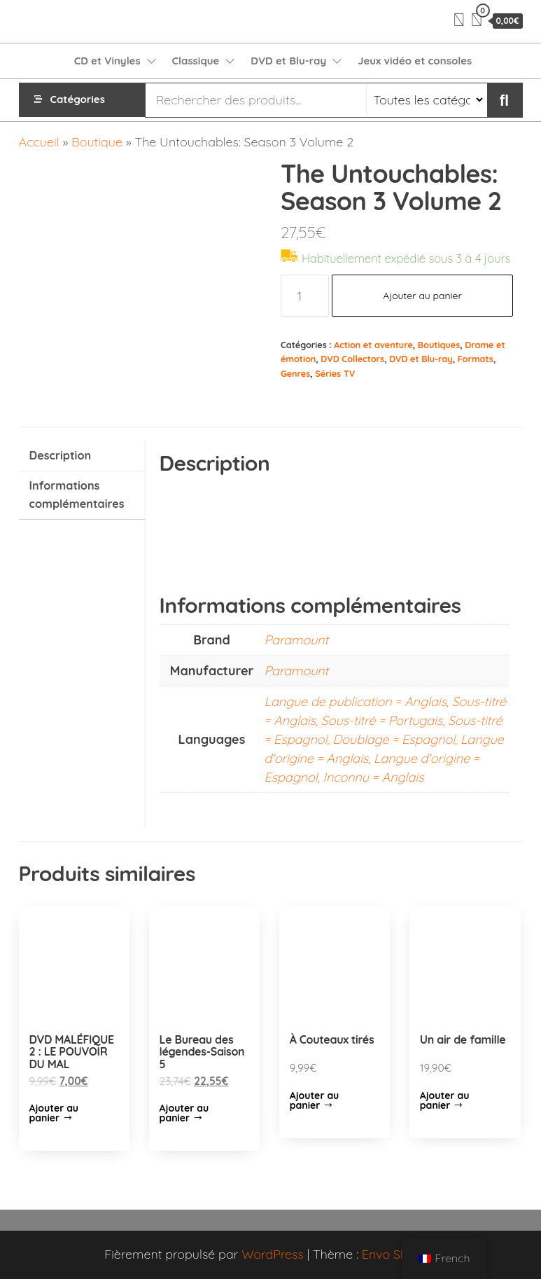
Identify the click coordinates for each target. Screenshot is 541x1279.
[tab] (82, 456)
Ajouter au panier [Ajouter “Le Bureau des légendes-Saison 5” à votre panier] (184, 1113)
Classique (196, 60)
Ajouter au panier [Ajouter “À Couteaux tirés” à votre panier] (314, 1100)
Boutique (96, 142)
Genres (295, 373)
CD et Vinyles (107, 60)
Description (60, 455)
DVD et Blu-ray (288, 60)
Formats (475, 358)
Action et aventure (373, 344)
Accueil (39, 142)
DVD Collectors (352, 358)
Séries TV (335, 373)
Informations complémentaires (77, 494)
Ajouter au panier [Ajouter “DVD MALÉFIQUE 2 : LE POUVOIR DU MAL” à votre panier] (54, 1113)
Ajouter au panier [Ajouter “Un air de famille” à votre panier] (445, 1100)
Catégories (77, 99)
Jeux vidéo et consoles (415, 60)
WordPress (272, 1254)
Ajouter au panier (422, 295)
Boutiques (439, 344)
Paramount (297, 640)
